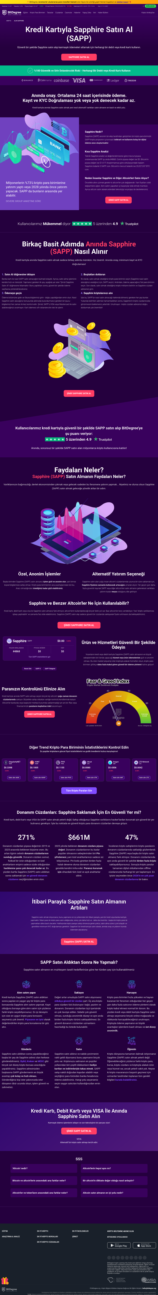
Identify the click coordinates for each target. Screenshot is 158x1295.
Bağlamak (150, 6)
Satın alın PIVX (66, 777)
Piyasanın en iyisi (34, 1019)
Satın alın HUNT (40, 777)
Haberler (77, 13)
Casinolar (68, 13)
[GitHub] (145, 1258)
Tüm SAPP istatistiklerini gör (39, 657)
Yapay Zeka (86, 13)
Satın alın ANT (118, 777)
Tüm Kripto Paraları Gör (79, 790)
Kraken (30, 1061)
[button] (103, 6)
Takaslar (50, 13)
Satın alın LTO (144, 777)
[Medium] (131, 1258)
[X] (109, 1258)
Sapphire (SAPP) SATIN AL (79, 941)
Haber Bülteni (103, 13)
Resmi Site (27, 669)
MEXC (41, 1061)
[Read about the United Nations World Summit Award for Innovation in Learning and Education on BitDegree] (148, 1279)
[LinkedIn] (127, 1258)
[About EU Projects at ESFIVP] (116, 1279)
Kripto (8, 21)
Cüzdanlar (59, 13)
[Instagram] (136, 1258)
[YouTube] (118, 1258)
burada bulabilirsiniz (126, 1079)
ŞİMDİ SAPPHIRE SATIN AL (79, 393)
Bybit (23, 1061)
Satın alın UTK (92, 777)
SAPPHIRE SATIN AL (79, 57)
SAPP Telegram (49, 669)
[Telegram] (113, 1258)
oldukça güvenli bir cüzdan (69, 1001)
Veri (94, 13)
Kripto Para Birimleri (37, 13)
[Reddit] (140, 1258)
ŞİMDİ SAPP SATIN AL (118, 200)
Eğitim (25, 13)
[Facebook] (122, 1258)
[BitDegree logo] (9, 1289)
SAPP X (38, 669)
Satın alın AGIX (14, 777)
